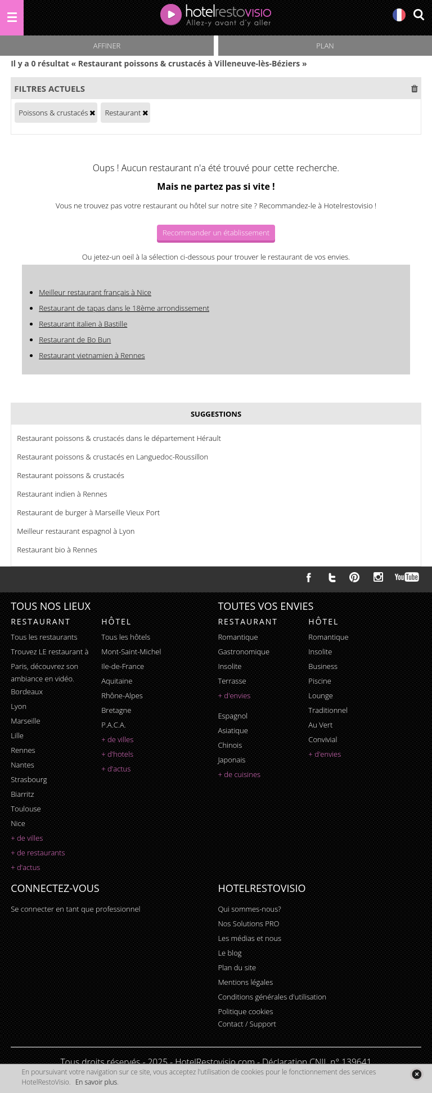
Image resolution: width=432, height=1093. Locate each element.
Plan (325, 46)
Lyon (18, 706)
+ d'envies (234, 695)
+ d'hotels (117, 754)
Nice (18, 823)
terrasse (232, 681)
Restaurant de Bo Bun (75, 339)
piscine (319, 681)
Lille (17, 735)
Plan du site (237, 967)
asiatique (233, 730)
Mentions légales (245, 982)
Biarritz (22, 794)
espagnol (233, 716)
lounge (320, 695)
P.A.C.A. (113, 725)
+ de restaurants (38, 852)
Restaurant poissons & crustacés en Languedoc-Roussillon (112, 457)
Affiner (106, 46)
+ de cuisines (239, 774)
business (323, 666)
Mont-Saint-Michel (131, 651)
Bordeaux (27, 691)
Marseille (25, 721)
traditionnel (328, 710)
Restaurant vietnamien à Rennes (92, 355)
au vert (320, 725)
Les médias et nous (249, 938)
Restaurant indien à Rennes (62, 494)
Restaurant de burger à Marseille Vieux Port (88, 512)
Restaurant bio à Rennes (57, 550)
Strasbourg (29, 779)
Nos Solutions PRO (248, 923)
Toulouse (26, 809)
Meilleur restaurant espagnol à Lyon (75, 531)
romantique (238, 637)
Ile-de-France (122, 666)
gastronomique (243, 651)
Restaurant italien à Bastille (83, 324)
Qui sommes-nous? (249, 909)
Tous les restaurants (44, 637)
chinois (230, 745)
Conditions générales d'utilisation (272, 997)
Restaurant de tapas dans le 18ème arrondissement (124, 308)
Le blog (229, 953)
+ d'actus (25, 867)
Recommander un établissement (216, 232)
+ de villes (27, 838)
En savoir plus (96, 1082)
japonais (231, 760)
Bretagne (116, 710)
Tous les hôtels (125, 637)
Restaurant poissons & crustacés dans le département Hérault (119, 438)
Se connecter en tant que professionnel (75, 909)
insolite (229, 666)
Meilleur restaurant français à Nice (95, 292)
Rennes (23, 750)
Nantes (22, 765)
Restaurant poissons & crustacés (70, 475)
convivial (322, 739)
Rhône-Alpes (122, 695)
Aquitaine (116, 681)
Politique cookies (245, 1011)
